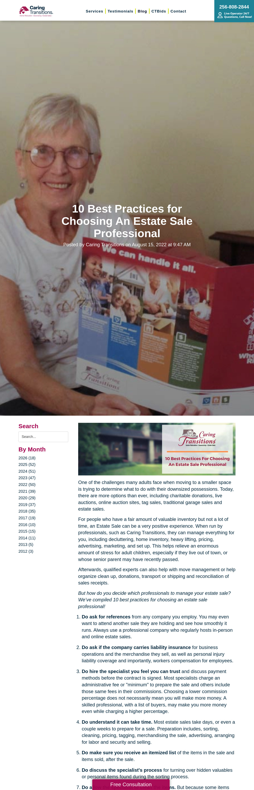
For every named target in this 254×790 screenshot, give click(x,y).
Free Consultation (131, 784)
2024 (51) (27, 471)
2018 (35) (27, 511)
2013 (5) (25, 544)
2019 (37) (27, 504)
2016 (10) (27, 524)
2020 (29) (27, 498)
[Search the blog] (43, 437)
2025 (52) (27, 464)
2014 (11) (27, 538)
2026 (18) (27, 458)
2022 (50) (27, 484)
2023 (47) (27, 478)
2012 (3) (25, 551)
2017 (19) (27, 518)
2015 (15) (27, 531)
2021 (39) (27, 491)
